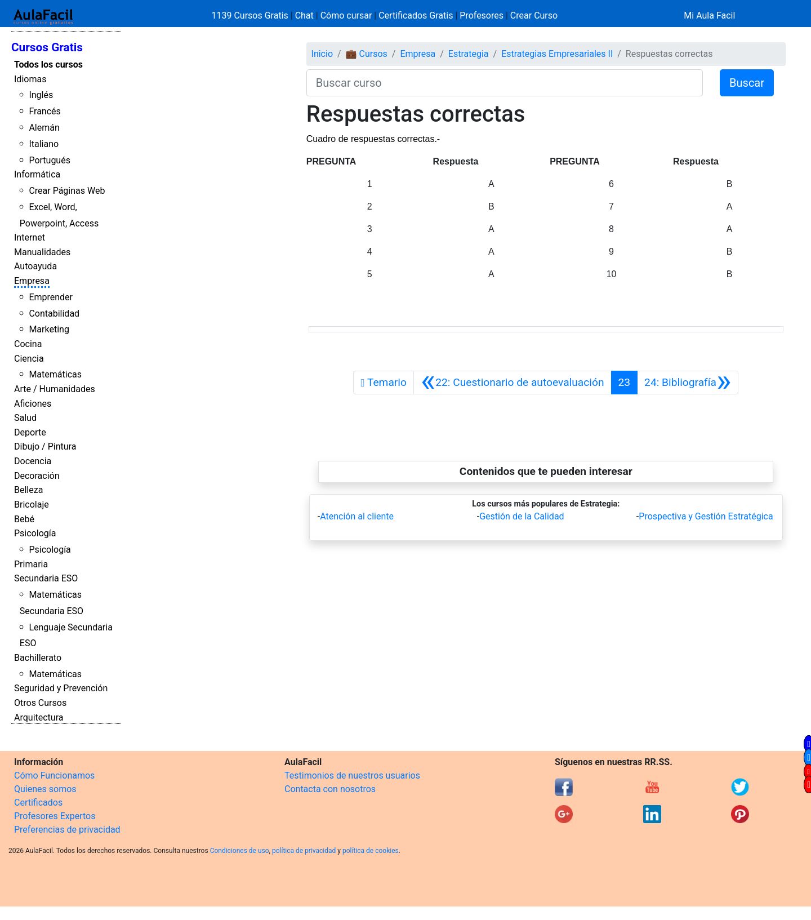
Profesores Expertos (54, 816)
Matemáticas (55, 374)
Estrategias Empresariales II (557, 53)
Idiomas (30, 79)
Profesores (481, 15)
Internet (29, 237)
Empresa (32, 280)
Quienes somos (45, 789)
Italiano (44, 144)
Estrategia (468, 53)
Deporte (30, 432)
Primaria (31, 564)
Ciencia (29, 358)
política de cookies (370, 851)
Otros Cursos (40, 702)
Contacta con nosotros (330, 789)
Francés (44, 111)
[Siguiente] (687, 382)
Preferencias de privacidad (67, 829)
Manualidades (42, 252)
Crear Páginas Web (67, 190)
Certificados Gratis (415, 15)
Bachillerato (37, 657)
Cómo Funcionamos (54, 775)
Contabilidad (54, 313)
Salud (25, 417)
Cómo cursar (346, 15)
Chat (304, 15)
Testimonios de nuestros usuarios (352, 775)
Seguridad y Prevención (61, 688)
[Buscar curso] (504, 82)
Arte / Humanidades (54, 389)
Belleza (28, 490)
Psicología (35, 533)
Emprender (51, 297)
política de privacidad (304, 851)
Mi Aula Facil (709, 15)
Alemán (44, 127)
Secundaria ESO (46, 578)
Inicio (322, 53)
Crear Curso (534, 15)
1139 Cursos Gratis (251, 15)
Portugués (49, 160)
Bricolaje (31, 504)
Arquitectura (38, 717)
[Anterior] (512, 382)
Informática (37, 174)
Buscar (746, 83)
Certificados (38, 802)
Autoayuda (35, 266)
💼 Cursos (366, 53)
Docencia (32, 461)
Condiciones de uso (239, 851)
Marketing (49, 329)
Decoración (37, 475)
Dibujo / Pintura (45, 446)
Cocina (28, 344)
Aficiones (32, 403)
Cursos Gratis (47, 47)
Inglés (41, 95)
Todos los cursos (48, 64)
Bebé (24, 519)
